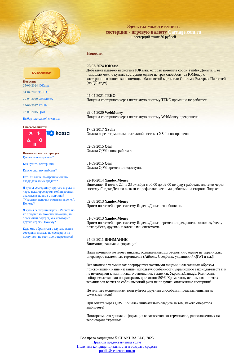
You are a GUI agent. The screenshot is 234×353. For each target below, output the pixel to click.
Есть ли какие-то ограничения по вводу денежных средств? (45, 179)
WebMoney (45, 99)
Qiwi (42, 112)
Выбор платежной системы (41, 118)
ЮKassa (44, 85)
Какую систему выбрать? (40, 170)
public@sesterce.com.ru (117, 351)
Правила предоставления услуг (117, 342)
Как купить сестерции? (38, 164)
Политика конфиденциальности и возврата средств (117, 347)
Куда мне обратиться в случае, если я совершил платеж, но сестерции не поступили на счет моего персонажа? (48, 232)
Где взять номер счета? (38, 157)
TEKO (42, 92)
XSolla (43, 105)
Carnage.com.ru (184, 32)
